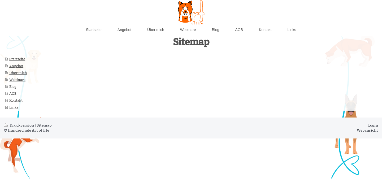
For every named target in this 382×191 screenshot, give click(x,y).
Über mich (18, 73)
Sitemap (44, 125)
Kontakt (16, 100)
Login (373, 125)
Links (13, 107)
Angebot (16, 66)
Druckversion (19, 125)
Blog (12, 86)
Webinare (17, 79)
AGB (12, 93)
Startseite (17, 59)
